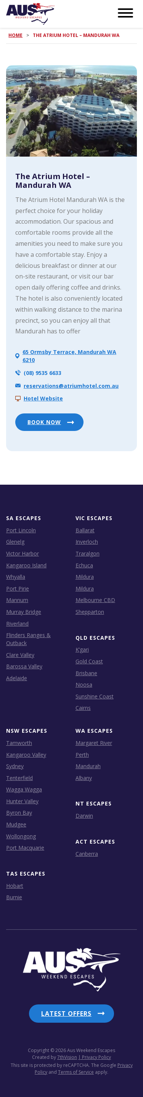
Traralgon (88, 553)
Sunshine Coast (95, 696)
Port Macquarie (25, 847)
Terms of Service (76, 1072)
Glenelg (15, 541)
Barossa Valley (24, 666)
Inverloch (87, 541)
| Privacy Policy (94, 1057)
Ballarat (85, 530)
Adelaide (16, 678)
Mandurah (88, 766)
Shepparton (90, 611)
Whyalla (15, 576)
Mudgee (16, 824)
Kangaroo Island (26, 565)
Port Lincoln (21, 530)
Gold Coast (89, 661)
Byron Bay (19, 812)
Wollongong (21, 836)
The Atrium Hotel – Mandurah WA (52, 180)
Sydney (15, 766)
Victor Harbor (22, 553)
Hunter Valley (22, 801)
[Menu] (125, 13)
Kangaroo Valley (26, 754)
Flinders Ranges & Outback (28, 639)
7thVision (67, 1057)
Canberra (87, 853)
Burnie (14, 897)
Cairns (83, 707)
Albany (84, 778)
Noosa (84, 684)
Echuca (84, 565)
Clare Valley (20, 654)
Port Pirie (17, 588)
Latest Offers (66, 1013)
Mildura (85, 576)
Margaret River (94, 742)
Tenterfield (19, 778)
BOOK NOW (44, 422)
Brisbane (86, 673)
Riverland (17, 623)
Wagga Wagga (24, 789)
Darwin (84, 815)
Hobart (14, 885)
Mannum (17, 600)
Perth (82, 754)
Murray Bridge (23, 611)
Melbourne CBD (95, 600)
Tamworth (19, 742)
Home (15, 35)
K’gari (82, 649)
